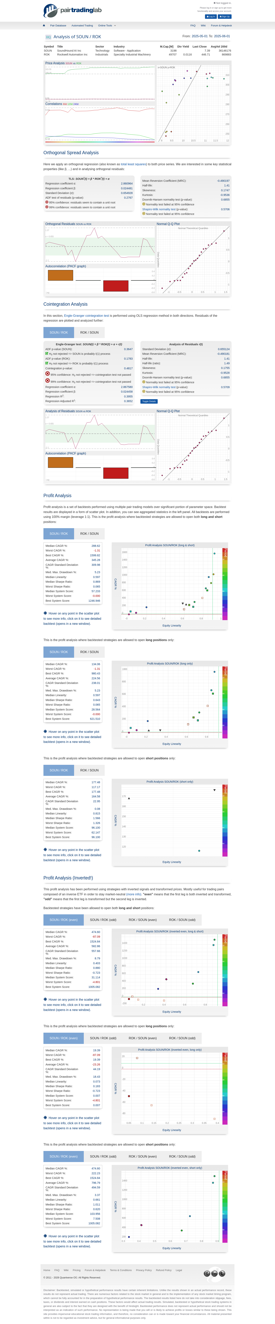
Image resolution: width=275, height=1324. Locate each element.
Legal (179, 1270)
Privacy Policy (144, 1270)
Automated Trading (82, 25)
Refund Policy (163, 1270)
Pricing (76, 1270)
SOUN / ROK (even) (64, 920)
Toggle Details (149, 401)
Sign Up (225, 16)
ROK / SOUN (89, 332)
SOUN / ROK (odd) (103, 920)
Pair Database (58, 25)
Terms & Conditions (121, 1270)
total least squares (133, 164)
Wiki (203, 25)
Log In (211, 16)
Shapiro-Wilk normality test (159, 209)
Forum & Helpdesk (221, 25)
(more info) (133, 894)
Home (46, 1270)
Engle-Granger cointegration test (86, 315)
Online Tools (105, 25)
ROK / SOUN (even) (143, 920)
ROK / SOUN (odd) (182, 920)
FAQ (192, 25)
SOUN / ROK (59, 332)
